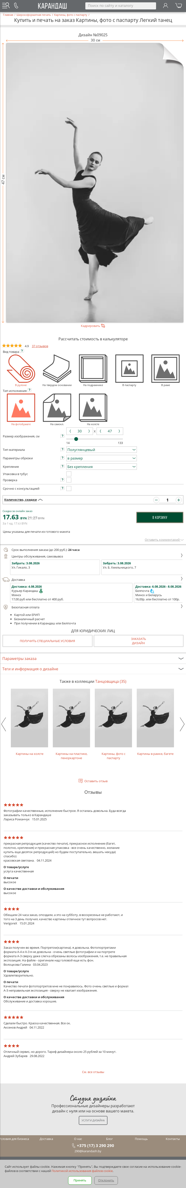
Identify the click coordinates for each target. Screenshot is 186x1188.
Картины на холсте (29, 722)
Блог (109, 1139)
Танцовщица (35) (110, 681)
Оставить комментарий (164, 539)
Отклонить (106, 1180)
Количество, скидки (20, 499)
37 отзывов (40, 346)
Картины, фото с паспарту (113, 724)
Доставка (92, 580)
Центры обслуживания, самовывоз (92, 556)
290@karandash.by (87, 1151)
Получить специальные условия (47, 641)
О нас (78, 1139)
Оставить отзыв (95, 781)
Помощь (141, 1139)
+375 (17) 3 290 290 (95, 1145)
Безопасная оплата (92, 607)
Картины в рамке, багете (155, 722)
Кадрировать (93, 326)
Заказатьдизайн (138, 641)
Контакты (173, 1139)
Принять (80, 1180)
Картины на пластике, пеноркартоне (71, 724)
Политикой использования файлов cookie (82, 1171)
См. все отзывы (93, 1072)
